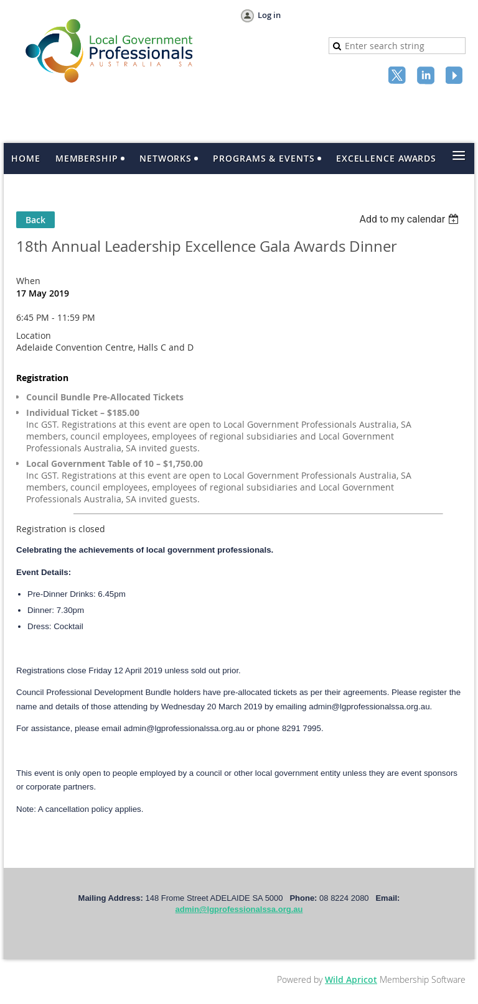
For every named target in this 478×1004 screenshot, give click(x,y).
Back (35, 220)
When (28, 281)
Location (33, 335)
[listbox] (410, 219)
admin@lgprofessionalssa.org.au (239, 909)
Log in (269, 15)
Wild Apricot (351, 979)
